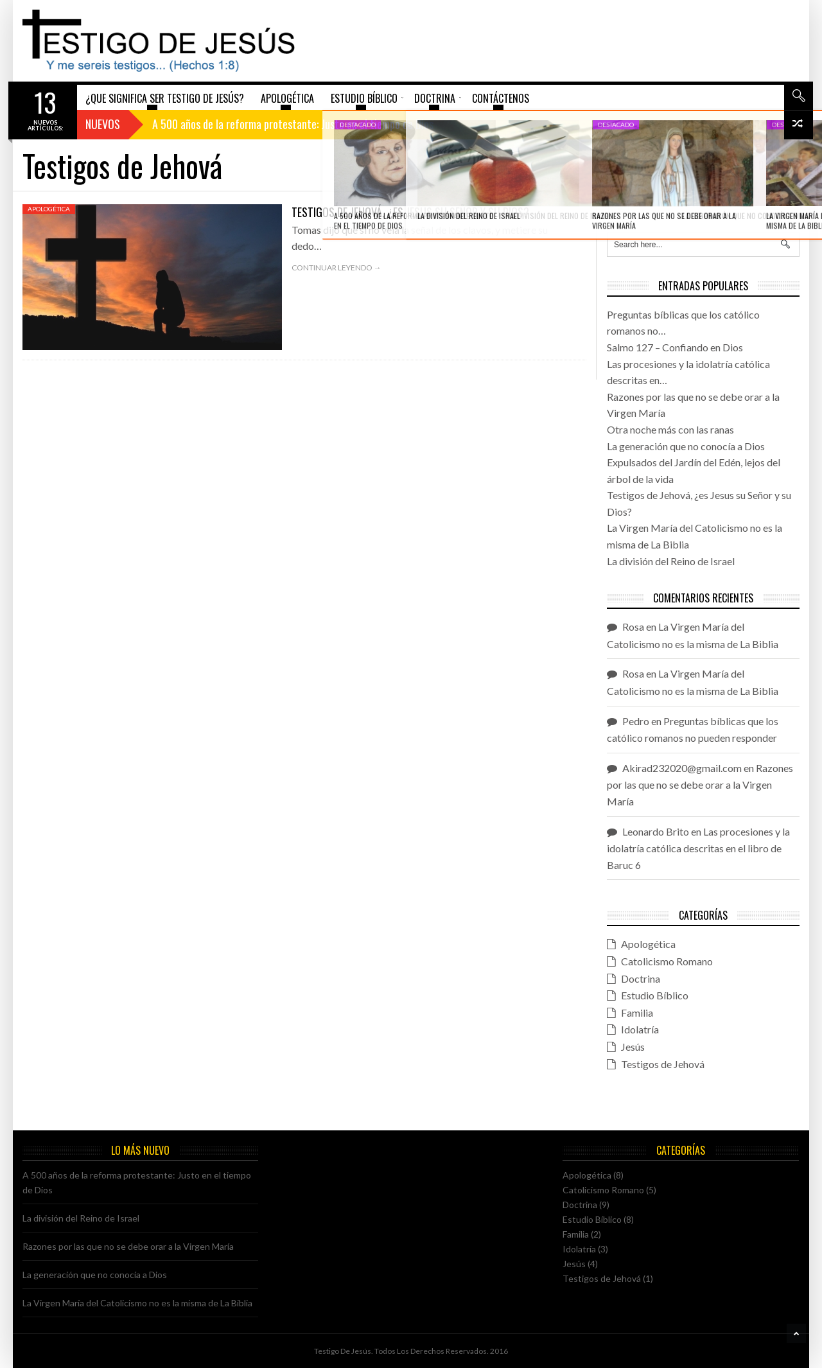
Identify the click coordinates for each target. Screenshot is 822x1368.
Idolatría (640, 1029)
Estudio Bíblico (654, 995)
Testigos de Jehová (662, 1064)
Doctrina (640, 978)
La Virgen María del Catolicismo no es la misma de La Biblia (137, 1302)
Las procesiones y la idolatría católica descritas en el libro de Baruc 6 (698, 848)
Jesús (633, 1046)
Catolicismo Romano (667, 961)
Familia (637, 1012)
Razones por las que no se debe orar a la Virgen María (700, 784)
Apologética (49, 209)
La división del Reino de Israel (80, 1218)
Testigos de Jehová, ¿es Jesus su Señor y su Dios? (410, 212)
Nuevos (102, 124)
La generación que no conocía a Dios (94, 1274)
